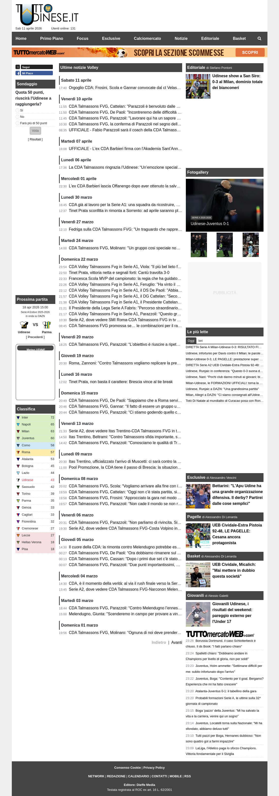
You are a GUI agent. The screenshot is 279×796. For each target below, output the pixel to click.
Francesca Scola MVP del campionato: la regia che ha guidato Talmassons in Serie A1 (144, 278)
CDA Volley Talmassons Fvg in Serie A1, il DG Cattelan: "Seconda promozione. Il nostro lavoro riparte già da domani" (171, 296)
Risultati (35, 139)
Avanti (176, 642)
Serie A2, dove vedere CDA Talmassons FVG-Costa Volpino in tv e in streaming (138, 528)
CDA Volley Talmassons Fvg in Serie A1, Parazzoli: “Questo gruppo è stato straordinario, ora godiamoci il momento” (169, 314)
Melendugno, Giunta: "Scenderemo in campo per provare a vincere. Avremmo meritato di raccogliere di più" (162, 614)
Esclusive (196, 477)
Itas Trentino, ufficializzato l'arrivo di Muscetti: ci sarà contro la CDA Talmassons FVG (143, 461)
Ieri (200, 341)
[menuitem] (260, 39)
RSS (187, 776)
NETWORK (96, 776)
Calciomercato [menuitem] (147, 38)
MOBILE (176, 776)
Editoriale (196, 67)
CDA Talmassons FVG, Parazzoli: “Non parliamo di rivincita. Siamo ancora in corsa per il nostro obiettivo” (160, 522)
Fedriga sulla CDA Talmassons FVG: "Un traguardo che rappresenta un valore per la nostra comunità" (157, 229)
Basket (193, 556)
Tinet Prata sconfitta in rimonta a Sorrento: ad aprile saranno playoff (128, 211)
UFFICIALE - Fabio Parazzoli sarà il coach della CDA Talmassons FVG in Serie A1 (140, 130)
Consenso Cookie (127, 767)
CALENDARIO (138, 776)
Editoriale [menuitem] (210, 38)
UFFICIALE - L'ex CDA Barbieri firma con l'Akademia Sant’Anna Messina (132, 149)
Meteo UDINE (36, 350)
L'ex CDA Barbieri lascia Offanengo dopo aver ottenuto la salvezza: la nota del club (141, 186)
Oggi (191, 341)
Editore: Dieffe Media (139, 785)
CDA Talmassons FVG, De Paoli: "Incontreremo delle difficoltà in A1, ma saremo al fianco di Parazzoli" (158, 112)
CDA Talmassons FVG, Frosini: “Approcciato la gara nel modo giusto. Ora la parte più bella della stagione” (161, 498)
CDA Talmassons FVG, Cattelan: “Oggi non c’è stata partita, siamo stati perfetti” (138, 492)
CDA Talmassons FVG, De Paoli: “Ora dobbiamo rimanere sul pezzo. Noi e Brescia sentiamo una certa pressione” (168, 553)
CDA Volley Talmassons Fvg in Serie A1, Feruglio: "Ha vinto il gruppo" (129, 284)
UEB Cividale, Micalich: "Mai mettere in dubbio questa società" (234, 570)
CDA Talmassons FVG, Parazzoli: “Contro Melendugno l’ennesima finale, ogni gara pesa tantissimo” (156, 608)
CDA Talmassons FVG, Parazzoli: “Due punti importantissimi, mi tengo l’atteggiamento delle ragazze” (157, 565)
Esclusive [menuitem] (111, 38)
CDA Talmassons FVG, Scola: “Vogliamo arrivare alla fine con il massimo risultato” (140, 486)
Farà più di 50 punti (33, 123)
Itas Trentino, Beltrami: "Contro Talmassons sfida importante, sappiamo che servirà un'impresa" (152, 437)
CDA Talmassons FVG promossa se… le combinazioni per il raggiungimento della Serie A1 (148, 326)
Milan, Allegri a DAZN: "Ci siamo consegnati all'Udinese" (225, 395)
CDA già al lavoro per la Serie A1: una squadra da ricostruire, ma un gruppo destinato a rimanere (153, 205)
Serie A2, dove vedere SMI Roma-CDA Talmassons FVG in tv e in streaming (135, 320)
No (22, 117)
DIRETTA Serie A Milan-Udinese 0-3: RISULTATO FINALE (226, 347)
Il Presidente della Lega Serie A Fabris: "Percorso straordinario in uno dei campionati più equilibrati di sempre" (164, 308)
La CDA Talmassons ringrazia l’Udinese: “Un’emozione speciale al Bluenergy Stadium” (144, 167)
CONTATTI (159, 776)
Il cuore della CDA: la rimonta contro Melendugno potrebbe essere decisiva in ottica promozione (152, 547)
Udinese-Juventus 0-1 (210, 224)
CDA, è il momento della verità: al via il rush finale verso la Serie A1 (127, 583)
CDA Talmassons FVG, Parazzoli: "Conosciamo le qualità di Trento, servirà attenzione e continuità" (155, 443)
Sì (21, 110)
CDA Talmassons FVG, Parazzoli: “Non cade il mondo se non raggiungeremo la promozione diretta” (155, 504)
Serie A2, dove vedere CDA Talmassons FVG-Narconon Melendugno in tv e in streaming (146, 589)
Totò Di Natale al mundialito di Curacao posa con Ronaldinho (228, 401)
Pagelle (194, 517)
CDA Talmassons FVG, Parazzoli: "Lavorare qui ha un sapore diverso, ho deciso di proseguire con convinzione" (166, 118)
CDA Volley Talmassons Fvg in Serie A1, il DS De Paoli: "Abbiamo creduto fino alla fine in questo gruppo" (160, 290)
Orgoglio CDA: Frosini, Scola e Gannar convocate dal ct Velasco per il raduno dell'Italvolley (148, 88)
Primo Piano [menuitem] (51, 38)
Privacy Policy (154, 767)
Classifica (26, 409)
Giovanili (195, 595)
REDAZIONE (116, 776)
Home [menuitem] (21, 38)
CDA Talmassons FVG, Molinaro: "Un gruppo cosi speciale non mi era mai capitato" (141, 248)
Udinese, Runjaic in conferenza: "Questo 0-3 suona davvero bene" (232, 371)
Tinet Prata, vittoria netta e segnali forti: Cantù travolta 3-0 (119, 272)
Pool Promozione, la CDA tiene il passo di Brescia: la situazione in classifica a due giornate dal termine (158, 467)
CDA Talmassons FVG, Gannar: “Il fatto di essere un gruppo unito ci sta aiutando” (140, 406)
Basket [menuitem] (239, 38)
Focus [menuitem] (82, 38)
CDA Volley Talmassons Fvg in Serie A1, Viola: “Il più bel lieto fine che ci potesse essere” (146, 267)
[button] (35, 131)
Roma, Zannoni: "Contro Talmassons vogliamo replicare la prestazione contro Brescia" (144, 363)
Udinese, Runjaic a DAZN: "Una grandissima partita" (222, 389)
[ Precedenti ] (35, 337)
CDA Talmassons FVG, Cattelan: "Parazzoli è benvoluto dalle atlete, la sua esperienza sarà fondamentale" (161, 106)
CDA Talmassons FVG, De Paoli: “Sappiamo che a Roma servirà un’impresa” (136, 400)
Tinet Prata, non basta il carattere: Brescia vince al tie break (121, 382)
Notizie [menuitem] (181, 38)
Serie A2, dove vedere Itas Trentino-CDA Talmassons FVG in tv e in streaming (137, 431)
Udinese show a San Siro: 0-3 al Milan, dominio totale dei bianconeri (237, 82)
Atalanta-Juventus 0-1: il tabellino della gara (225, 691)
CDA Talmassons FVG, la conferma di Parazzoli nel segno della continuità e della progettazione (152, 124)
